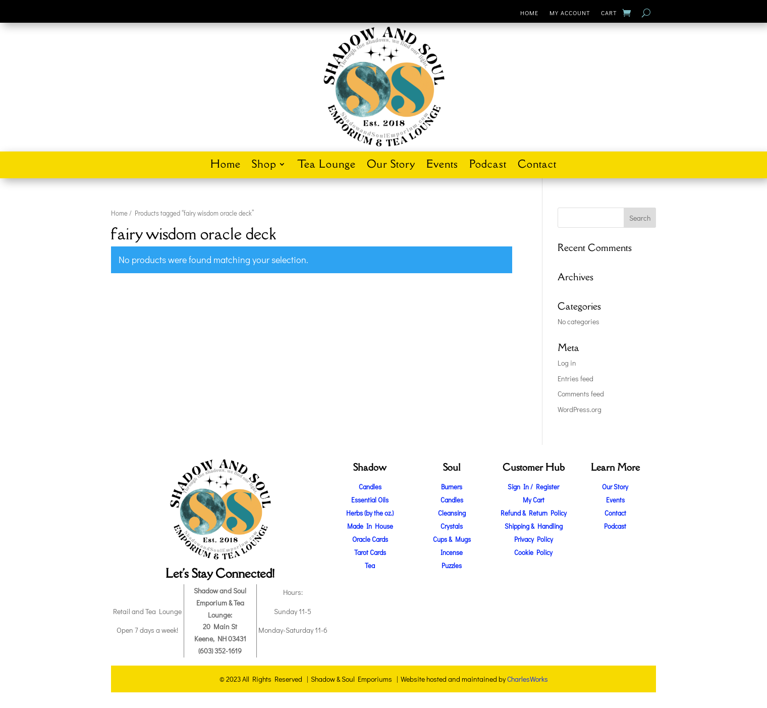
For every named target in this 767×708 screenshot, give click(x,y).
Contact (537, 166)
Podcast (488, 166)
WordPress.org (579, 409)
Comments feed (581, 393)
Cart (609, 13)
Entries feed (575, 378)
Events (442, 166)
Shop (264, 166)
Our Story (391, 166)
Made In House (370, 526)
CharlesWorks (527, 679)
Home (529, 13)
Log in (567, 363)
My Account (570, 13)
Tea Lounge (326, 166)
